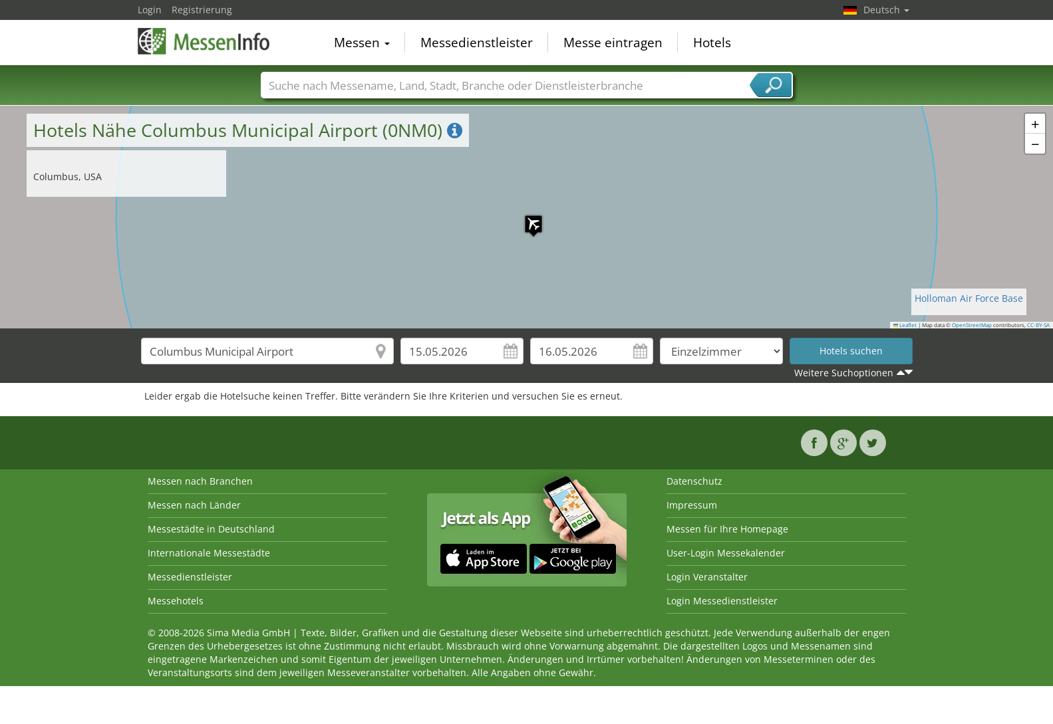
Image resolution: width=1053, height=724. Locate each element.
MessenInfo (204, 41)
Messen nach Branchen (200, 481)
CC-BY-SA (1038, 325)
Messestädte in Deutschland (211, 529)
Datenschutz (694, 481)
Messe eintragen (613, 42)
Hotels (712, 42)
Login (150, 9)
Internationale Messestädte (209, 552)
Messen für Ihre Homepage (727, 529)
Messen (362, 42)
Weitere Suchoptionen (843, 372)
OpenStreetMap (972, 325)
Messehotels (176, 600)
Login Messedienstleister (722, 600)
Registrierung (202, 9)
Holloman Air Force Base (969, 298)
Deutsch (886, 9)
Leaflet (905, 325)
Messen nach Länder (194, 505)
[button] (527, 217)
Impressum (692, 505)
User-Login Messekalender (726, 552)
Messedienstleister (476, 42)
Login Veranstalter (707, 576)
